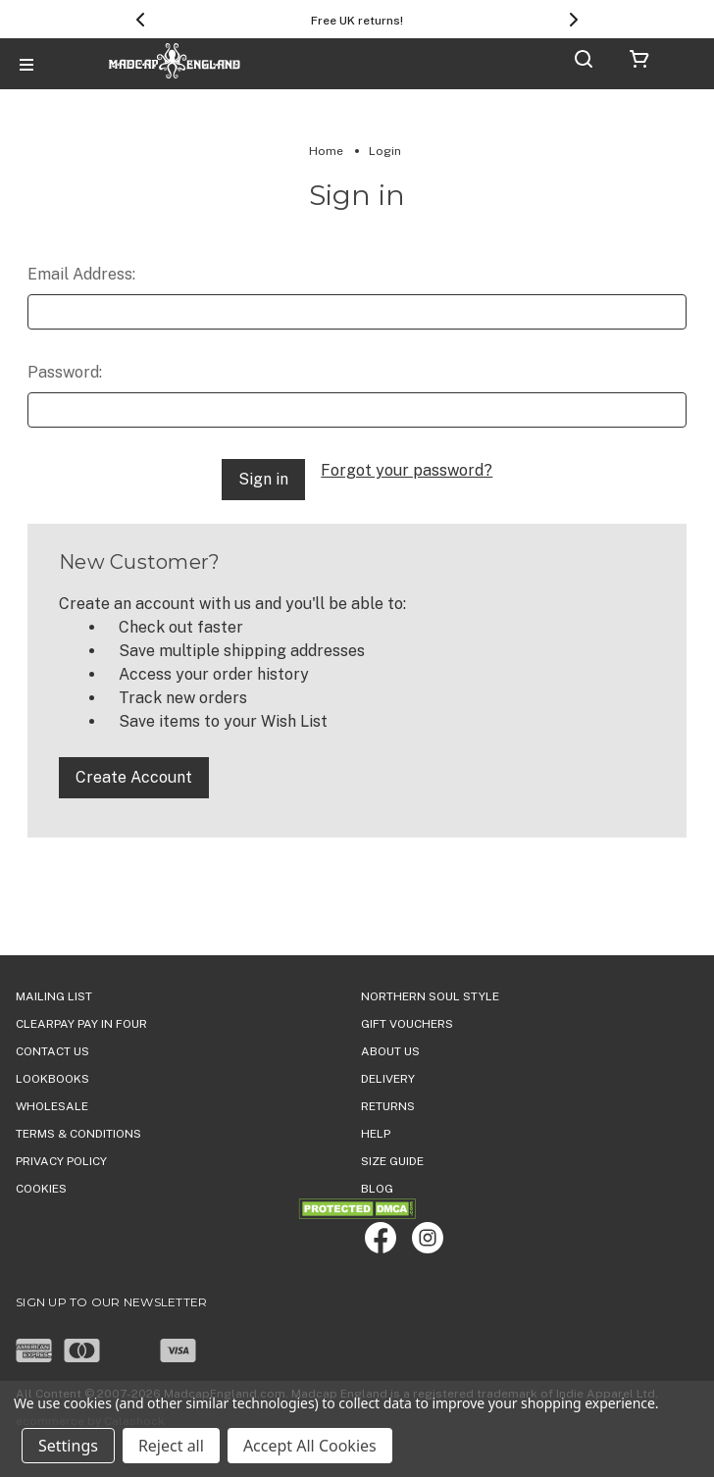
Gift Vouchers (407, 1024)
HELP (375, 1134)
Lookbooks (52, 1079)
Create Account (134, 777)
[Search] (583, 62)
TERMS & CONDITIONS (78, 1134)
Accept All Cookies (310, 1445)
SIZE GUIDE (392, 1161)
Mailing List (54, 996)
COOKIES (41, 1189)
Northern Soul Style (430, 996)
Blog (377, 1189)
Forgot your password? (406, 470)
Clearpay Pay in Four (81, 1024)
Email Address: (81, 274)
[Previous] (140, 19)
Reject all (171, 1445)
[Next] (573, 19)
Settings (68, 1445)
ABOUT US (390, 1051)
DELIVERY (388, 1079)
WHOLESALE (52, 1106)
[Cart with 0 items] (639, 62)
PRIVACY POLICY (61, 1161)
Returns (388, 1106)
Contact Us (52, 1051)
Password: (64, 372)
